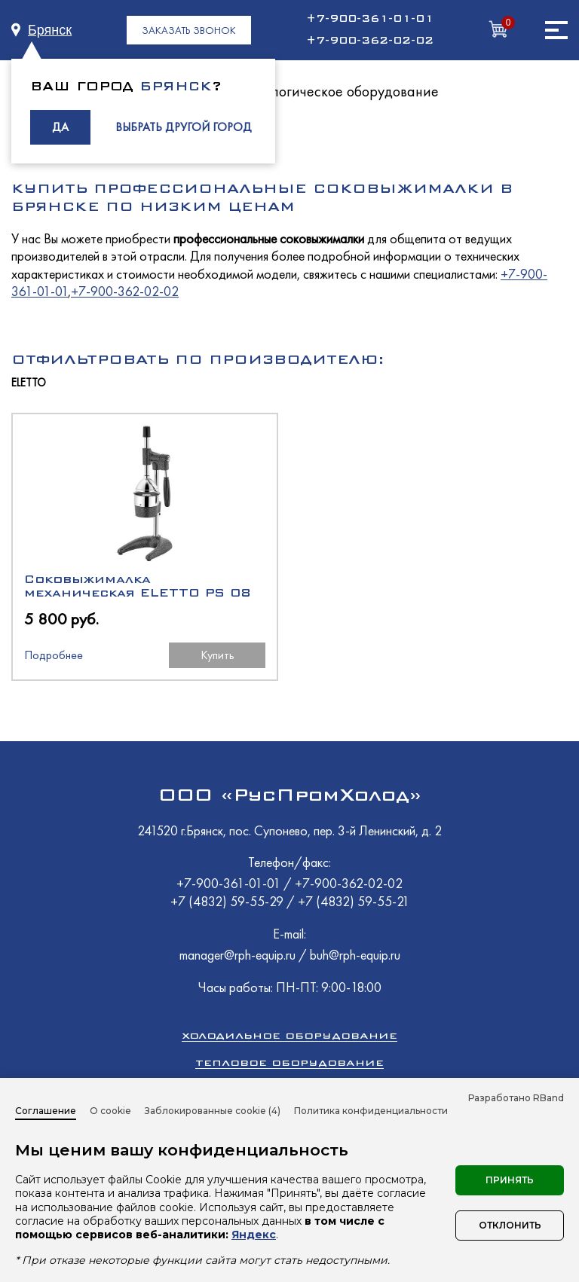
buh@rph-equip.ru (355, 954)
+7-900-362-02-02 (369, 41)
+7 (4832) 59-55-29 (228, 901)
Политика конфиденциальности (371, 1110)
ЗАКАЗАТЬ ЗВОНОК (189, 30)
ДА (60, 127)
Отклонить (510, 1225)
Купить (217, 655)
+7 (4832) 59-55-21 (353, 901)
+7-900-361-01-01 (369, 19)
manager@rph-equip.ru (237, 954)
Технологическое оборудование (337, 91)
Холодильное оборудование (289, 1035)
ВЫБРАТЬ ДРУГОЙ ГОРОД (183, 127)
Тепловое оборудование (289, 1062)
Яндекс (253, 1234)
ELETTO (28, 383)
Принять (510, 1180)
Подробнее (53, 655)
